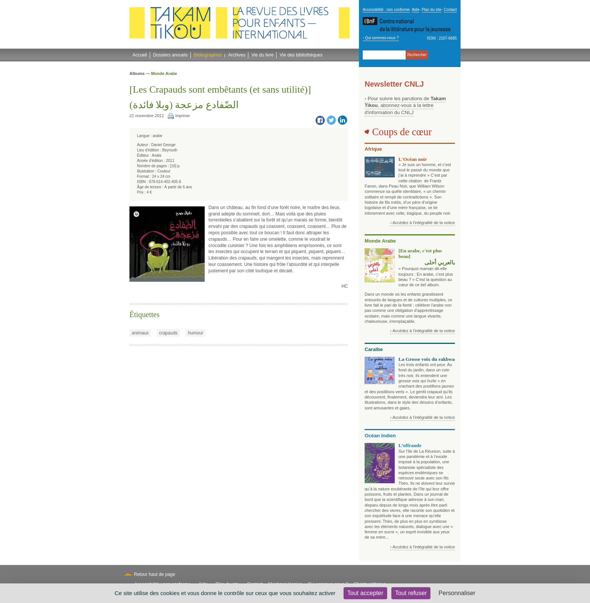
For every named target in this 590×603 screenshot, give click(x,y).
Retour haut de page (154, 574)
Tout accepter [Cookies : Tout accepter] (365, 593)
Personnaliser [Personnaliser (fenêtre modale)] (457, 593)
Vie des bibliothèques (301, 55)
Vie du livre (262, 55)
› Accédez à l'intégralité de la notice (422, 222)
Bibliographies (208, 55)
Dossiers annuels (170, 55)
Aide (415, 10)
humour (195, 333)
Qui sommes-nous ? (381, 38)
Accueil (139, 55)
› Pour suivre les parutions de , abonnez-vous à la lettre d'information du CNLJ (405, 105)
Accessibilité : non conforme (386, 10)
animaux (140, 333)
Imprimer (182, 116)
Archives (236, 55)
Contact (450, 10)
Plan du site (431, 10)
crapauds (168, 333)
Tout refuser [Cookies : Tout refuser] (411, 593)
